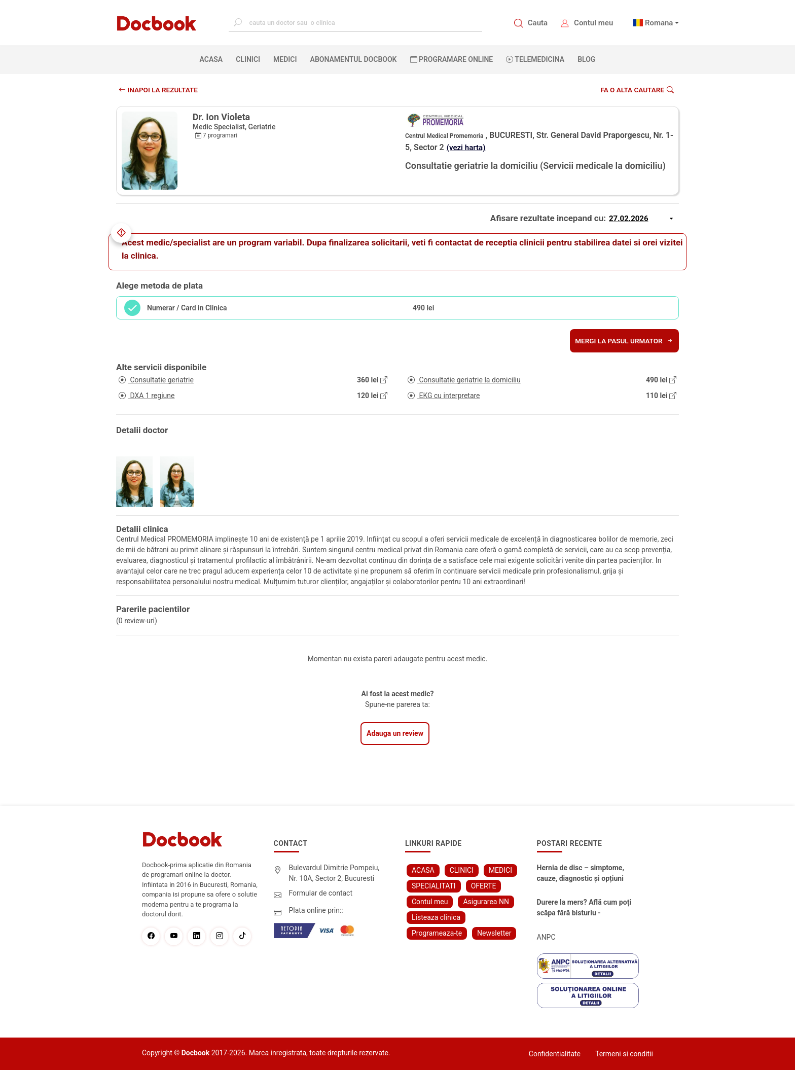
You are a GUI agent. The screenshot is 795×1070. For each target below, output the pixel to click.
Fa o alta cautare (636, 90)
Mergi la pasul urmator (623, 341)
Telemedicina (535, 59)
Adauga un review (395, 733)
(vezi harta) (467, 147)
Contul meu (593, 22)
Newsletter (494, 933)
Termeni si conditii (624, 1054)
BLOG (586, 59)
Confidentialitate (555, 1054)
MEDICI (285, 59)
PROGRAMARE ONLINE (451, 59)
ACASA (213, 58)
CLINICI (248, 59)
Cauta (538, 22)
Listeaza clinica (436, 917)
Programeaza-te (437, 933)
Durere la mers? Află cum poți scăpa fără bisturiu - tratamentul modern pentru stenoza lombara (584, 908)
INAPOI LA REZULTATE (159, 90)
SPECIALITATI (434, 886)
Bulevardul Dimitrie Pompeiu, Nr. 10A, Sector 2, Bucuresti (334, 873)
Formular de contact (321, 893)
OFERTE (483, 886)
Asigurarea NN (486, 902)
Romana (659, 22)
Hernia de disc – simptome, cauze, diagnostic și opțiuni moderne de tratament (580, 874)
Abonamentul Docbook (353, 59)
